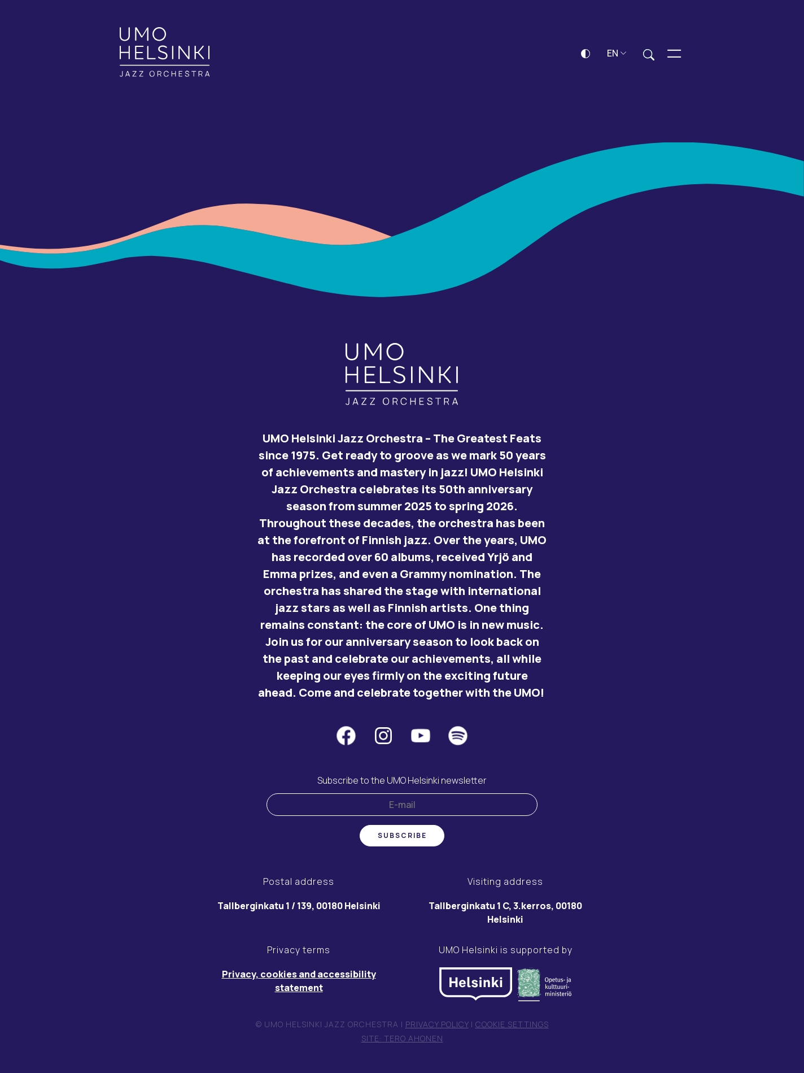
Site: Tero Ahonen (402, 1038)
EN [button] (617, 53)
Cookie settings (512, 1024)
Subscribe (402, 835)
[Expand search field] (649, 54)
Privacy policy (437, 1024)
